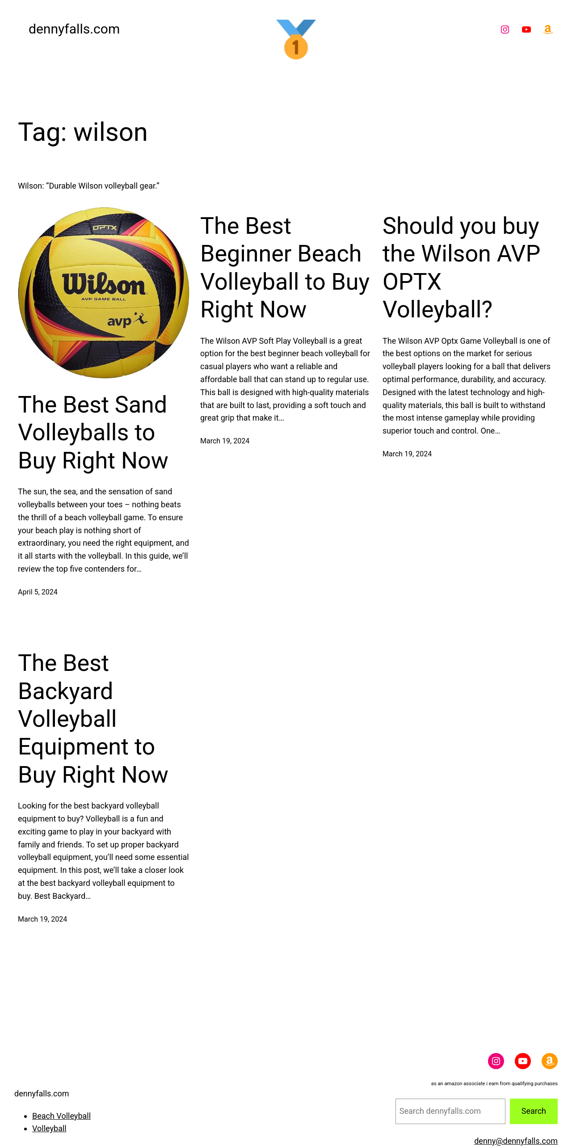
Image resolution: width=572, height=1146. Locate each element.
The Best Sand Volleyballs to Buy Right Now (93, 432)
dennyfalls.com (74, 29)
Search (534, 1111)
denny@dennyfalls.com (516, 1141)
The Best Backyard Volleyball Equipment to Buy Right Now (93, 718)
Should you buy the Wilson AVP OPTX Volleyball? (461, 267)
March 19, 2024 (224, 441)
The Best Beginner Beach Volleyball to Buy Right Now (285, 267)
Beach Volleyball (61, 1116)
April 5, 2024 (38, 592)
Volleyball (49, 1128)
